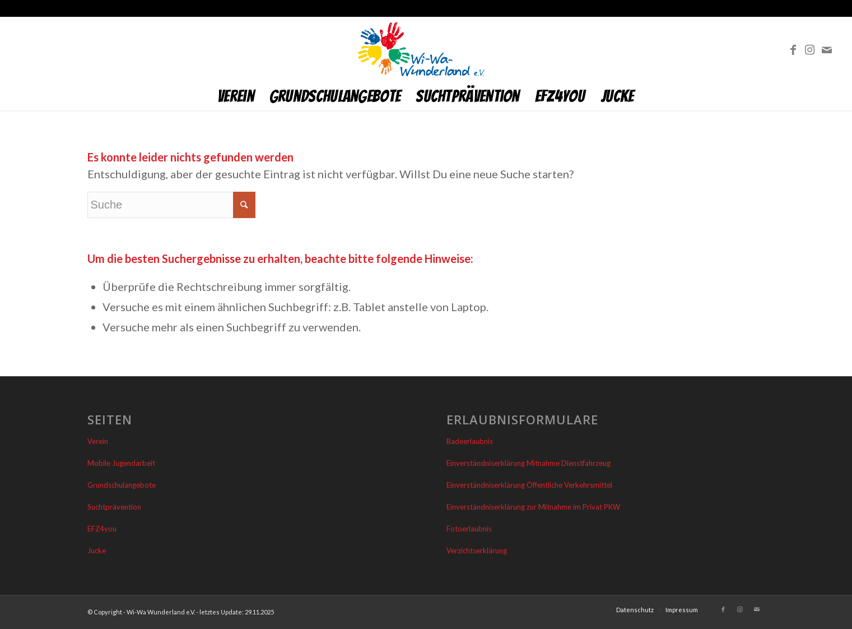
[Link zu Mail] (826, 49)
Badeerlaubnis (469, 441)
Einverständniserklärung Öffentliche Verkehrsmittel (529, 484)
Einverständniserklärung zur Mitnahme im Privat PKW (533, 506)
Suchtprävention (114, 506)
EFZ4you (102, 528)
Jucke (96, 550)
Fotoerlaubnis (469, 528)
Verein (97, 441)
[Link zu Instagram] (810, 49)
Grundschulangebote (121, 484)
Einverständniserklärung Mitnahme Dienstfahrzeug (528, 463)
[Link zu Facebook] (793, 49)
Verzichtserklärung (476, 550)
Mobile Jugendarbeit (121, 463)
